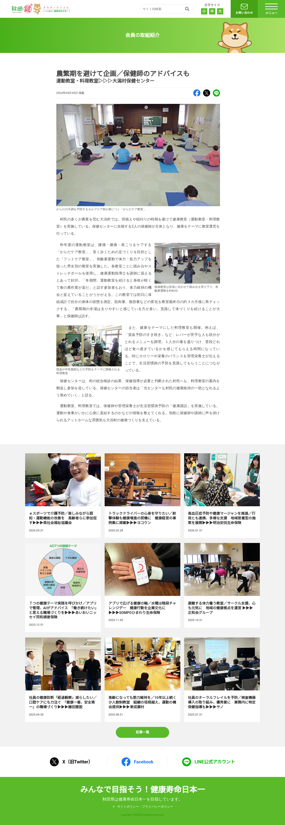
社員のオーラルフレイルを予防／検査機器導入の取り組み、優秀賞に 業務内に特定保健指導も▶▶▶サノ (222, 679)
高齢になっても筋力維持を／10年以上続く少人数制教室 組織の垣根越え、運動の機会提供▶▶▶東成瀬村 (142, 679)
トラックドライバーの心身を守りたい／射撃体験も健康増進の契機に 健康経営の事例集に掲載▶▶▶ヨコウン (142, 495)
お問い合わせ (244, 12)
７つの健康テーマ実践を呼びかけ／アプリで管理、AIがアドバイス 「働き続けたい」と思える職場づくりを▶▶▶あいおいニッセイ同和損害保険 (63, 587)
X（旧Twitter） (206, 93)
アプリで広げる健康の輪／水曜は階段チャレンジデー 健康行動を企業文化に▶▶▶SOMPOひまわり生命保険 (142, 587)
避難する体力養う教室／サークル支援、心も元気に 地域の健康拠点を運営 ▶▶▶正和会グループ (222, 587)
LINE (216, 93)
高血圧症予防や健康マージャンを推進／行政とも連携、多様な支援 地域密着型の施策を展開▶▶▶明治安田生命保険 (222, 495)
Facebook (196, 93)
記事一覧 (142, 732)
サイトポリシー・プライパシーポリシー (145, 806)
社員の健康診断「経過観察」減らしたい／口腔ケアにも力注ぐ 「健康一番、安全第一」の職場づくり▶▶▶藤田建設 (63, 679)
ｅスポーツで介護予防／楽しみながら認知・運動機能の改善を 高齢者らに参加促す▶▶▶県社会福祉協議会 (63, 495)
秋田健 (41, 9)
